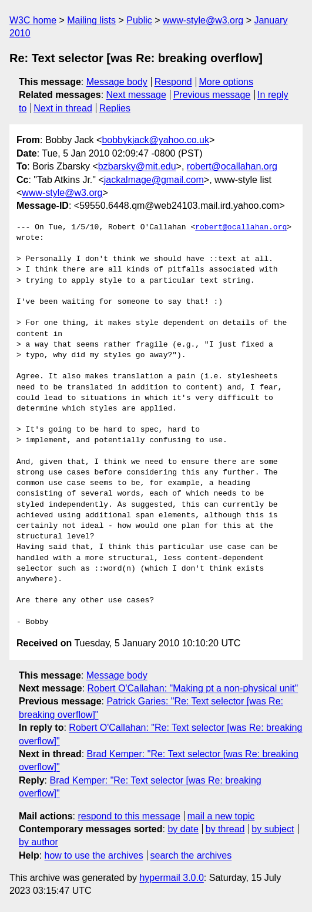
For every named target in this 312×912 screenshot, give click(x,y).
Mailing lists (91, 20)
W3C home (32, 20)
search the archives (191, 855)
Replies (114, 108)
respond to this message (129, 816)
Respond (173, 82)
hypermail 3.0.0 (171, 878)
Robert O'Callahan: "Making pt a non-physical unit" (193, 688)
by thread (225, 829)
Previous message (212, 95)
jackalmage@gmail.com (154, 180)
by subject (272, 829)
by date (182, 829)
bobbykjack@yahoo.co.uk (155, 140)
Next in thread (62, 108)
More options (226, 82)
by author (38, 842)
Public (139, 20)
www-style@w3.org (203, 20)
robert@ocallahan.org (232, 166)
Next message (136, 95)
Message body (116, 82)
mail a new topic (221, 816)
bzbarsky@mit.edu (137, 166)
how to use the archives (94, 855)
